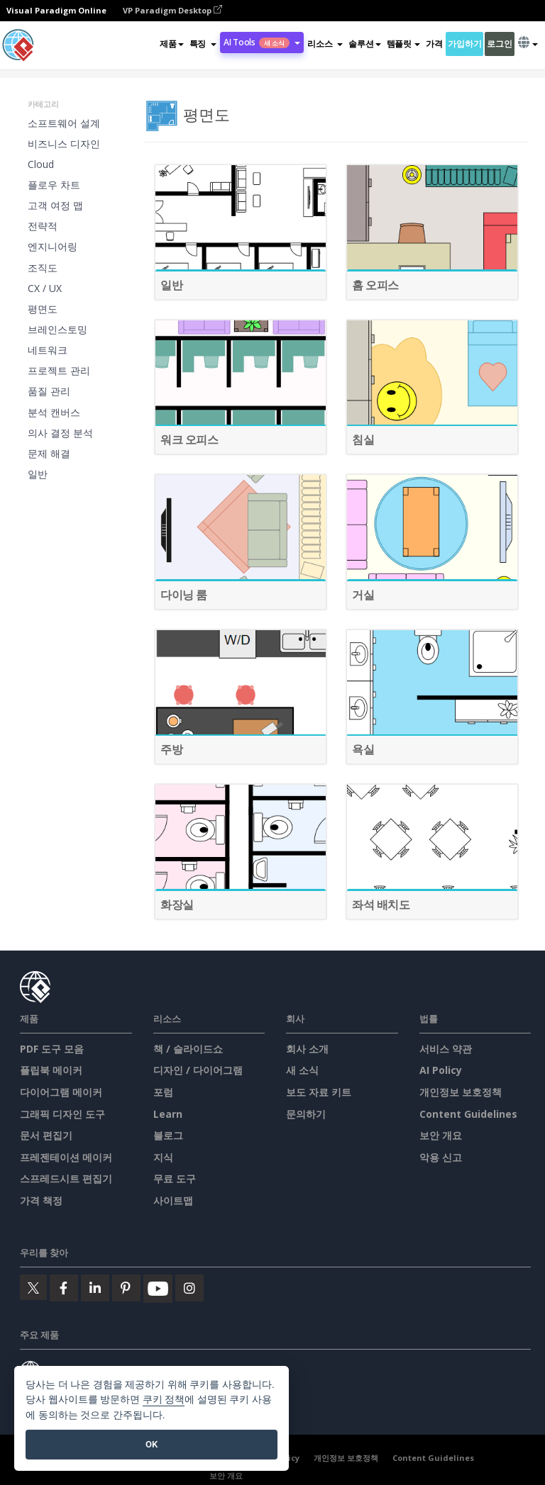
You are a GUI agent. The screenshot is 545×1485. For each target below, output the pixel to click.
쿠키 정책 (164, 1400)
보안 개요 (440, 1135)
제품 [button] (171, 44)
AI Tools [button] (262, 42)
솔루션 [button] (364, 44)
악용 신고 (440, 1157)
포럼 (163, 1092)
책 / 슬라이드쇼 (188, 1048)
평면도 (42, 308)
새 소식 (302, 1070)
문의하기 (306, 1114)
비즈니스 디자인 (64, 143)
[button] (203, 44)
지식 (163, 1157)
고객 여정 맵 (55, 205)
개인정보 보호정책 (460, 1092)
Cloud (41, 164)
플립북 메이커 (51, 1070)
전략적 (42, 225)
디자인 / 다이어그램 (198, 1070)
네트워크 (47, 350)
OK (151, 1444)
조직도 (42, 267)
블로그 (168, 1135)
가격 (434, 44)
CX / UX (45, 288)
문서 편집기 (46, 1135)
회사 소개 (307, 1048)
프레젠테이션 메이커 (66, 1157)
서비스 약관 (445, 1048)
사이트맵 (173, 1200)
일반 (38, 474)
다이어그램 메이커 (61, 1092)
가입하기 (464, 44)
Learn (167, 1114)
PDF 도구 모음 (52, 1048)
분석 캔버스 (54, 412)
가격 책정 (41, 1200)
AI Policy (440, 1070)
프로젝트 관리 (59, 370)
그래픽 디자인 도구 (62, 1114)
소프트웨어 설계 (64, 123)
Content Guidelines (468, 1114)
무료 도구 (174, 1178)
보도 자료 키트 (318, 1092)
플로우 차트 (54, 184)
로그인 (499, 44)
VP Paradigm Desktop (172, 10)
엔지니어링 (52, 246)
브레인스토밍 (57, 329)
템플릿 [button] (403, 44)
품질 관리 (49, 391)
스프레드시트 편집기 (66, 1178)
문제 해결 (49, 453)
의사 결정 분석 (60, 432)
